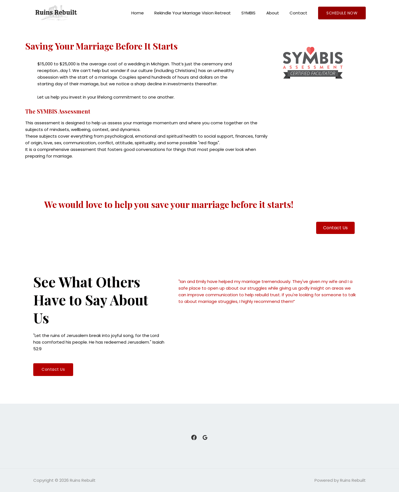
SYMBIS (254, 13)
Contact (299, 13)
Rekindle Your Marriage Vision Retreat (200, 13)
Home (148, 13)
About (276, 13)
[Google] (205, 437)
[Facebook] (194, 437)
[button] (53, 369)
